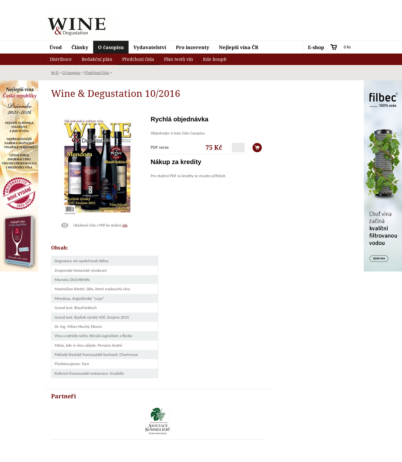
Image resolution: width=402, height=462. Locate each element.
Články (79, 47)
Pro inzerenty (192, 47)
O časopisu (111, 47)
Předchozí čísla (138, 59)
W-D (54, 72)
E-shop (316, 47)
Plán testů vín (178, 59)
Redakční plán (97, 59)
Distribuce (61, 59)
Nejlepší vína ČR (238, 47)
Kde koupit (215, 59)
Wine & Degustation (80, 25)
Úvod (55, 47)
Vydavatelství (149, 47)
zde (125, 225)
